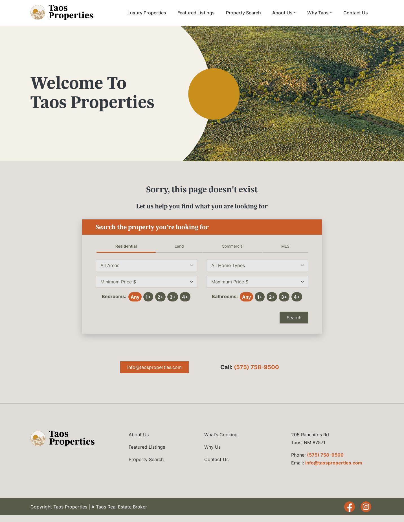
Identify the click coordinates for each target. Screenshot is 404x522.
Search (294, 317)
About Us (282, 13)
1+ (148, 297)
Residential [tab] (126, 246)
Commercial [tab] (232, 246)
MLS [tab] (285, 246)
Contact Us (355, 13)
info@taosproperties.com (154, 367)
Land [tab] (179, 246)
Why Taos (318, 13)
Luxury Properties (147, 13)
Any (135, 297)
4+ (185, 297)
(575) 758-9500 (256, 367)
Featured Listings (196, 13)
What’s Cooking (221, 434)
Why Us (212, 447)
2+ (160, 297)
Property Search (243, 13)
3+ (173, 297)
